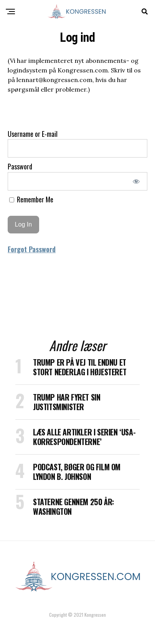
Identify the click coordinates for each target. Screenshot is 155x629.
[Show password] (136, 181)
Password (20, 166)
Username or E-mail (33, 134)
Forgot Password (32, 249)
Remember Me (31, 199)
